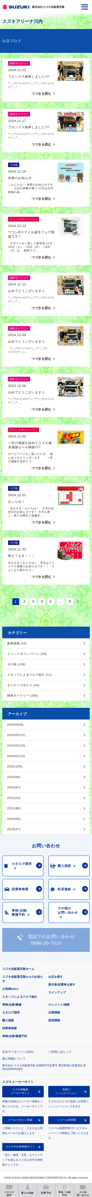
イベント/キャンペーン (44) (27, 653)
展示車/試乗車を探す (61, 984)
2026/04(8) (15, 724)
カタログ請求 (11, 1012)
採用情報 (54, 1020)
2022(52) (14, 798)
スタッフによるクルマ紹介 (19, 996)
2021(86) (14, 808)
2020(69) (14, 818)
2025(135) (14, 766)
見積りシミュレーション (66, 1091)
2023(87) (14, 787)
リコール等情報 (66, 1119)
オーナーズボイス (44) (23, 685)
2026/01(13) (16, 756)
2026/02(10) (16, 745)
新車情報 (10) (17, 643)
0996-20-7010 (46, 943)
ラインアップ (57, 992)
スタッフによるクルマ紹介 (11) (29, 674)
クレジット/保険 (59, 1004)
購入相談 (8, 1020)
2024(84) (14, 777)
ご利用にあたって (60, 1052)
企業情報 (54, 1012)
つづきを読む (41, 93)
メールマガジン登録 (20, 1119)
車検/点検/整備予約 (14, 1036)
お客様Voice (10, 989)
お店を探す (55, 976)
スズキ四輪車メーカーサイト (20, 1091)
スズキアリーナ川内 (22, 21)
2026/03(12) (16, 735)
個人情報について (14, 1058)
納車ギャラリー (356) (22, 695)
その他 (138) (16, 664)
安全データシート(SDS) (17, 1052)
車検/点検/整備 (11, 1004)
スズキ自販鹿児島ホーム (18, 969)
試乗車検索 (9, 1028)
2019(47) (14, 829)
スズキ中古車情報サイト (20, 1146)
